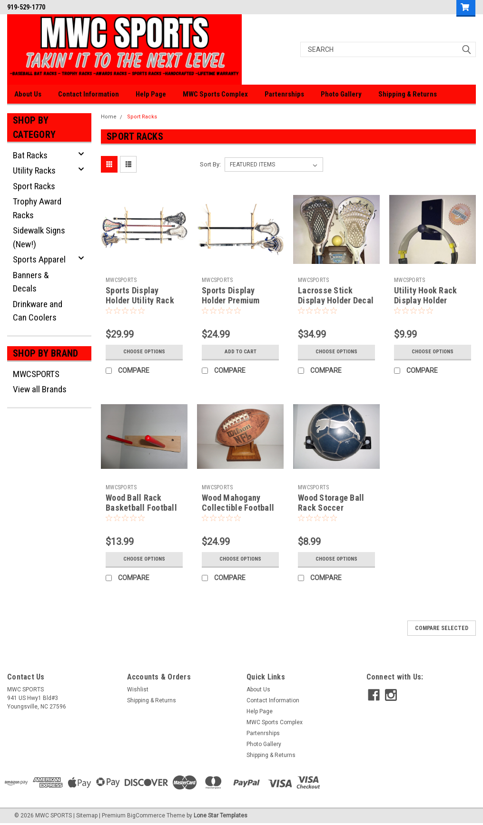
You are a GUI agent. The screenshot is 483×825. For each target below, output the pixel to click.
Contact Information (88, 94)
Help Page (151, 94)
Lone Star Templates (220, 815)
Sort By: (210, 164)
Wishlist (137, 689)
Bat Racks (30, 155)
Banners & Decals (31, 282)
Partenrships (284, 94)
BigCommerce (146, 815)
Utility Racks (34, 170)
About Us (27, 94)
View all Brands (40, 389)
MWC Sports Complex (215, 94)
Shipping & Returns (407, 94)
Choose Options (144, 352)
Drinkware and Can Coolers (37, 311)
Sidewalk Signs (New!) (39, 237)
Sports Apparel (39, 259)
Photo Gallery (341, 94)
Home (109, 117)
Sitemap (87, 815)
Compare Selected (441, 628)
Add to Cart (240, 352)
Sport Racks (34, 186)
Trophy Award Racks (37, 208)
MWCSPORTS (36, 374)
